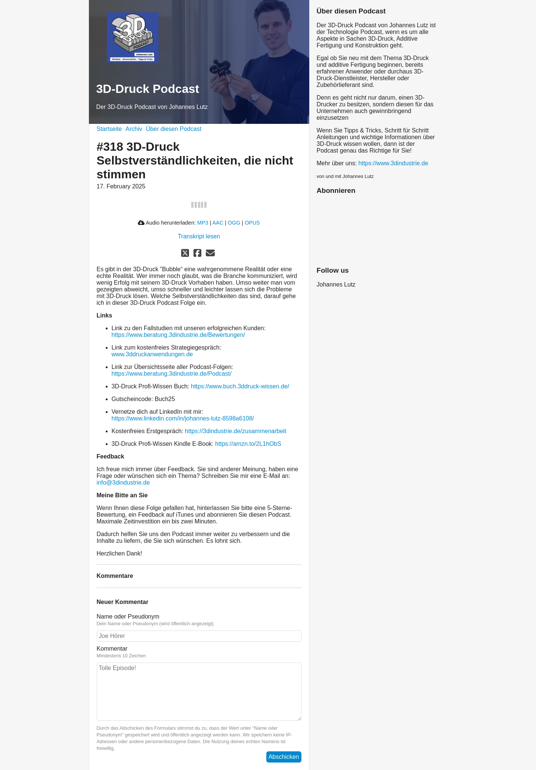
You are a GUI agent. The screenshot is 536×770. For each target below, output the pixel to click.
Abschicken (284, 757)
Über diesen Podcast (174, 129)
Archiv (134, 129)
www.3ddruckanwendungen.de (152, 354)
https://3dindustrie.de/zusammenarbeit (235, 431)
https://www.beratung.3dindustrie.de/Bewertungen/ (178, 335)
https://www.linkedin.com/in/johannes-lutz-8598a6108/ (183, 418)
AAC (217, 223)
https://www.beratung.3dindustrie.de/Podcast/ (172, 373)
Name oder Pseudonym (128, 616)
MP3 (202, 223)
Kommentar (112, 648)
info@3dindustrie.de (123, 482)
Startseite (109, 129)
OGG (234, 223)
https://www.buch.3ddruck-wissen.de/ (240, 386)
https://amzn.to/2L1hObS (248, 444)
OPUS (252, 223)
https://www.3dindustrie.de (393, 163)
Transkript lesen (199, 236)
